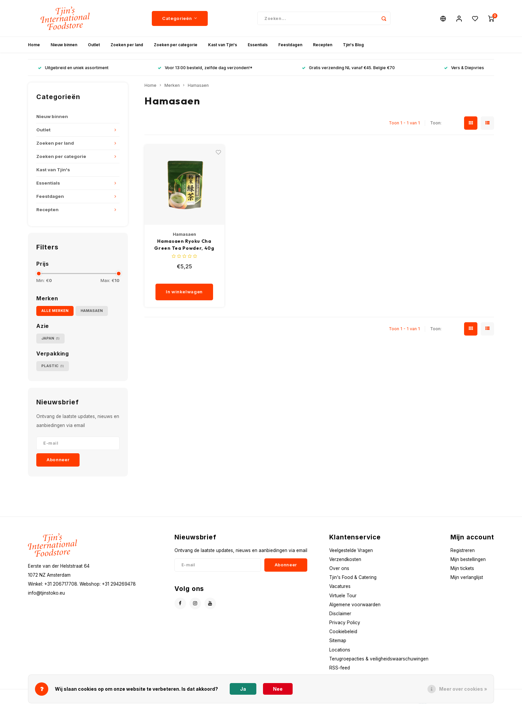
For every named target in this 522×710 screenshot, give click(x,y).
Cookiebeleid (343, 631)
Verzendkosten (345, 559)
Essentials (258, 44)
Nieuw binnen (64, 44)
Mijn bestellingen (468, 559)
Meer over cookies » (463, 689)
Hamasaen (92, 310)
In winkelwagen (184, 291)
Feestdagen (290, 44)
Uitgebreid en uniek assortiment (73, 67)
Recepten (322, 44)
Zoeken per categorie (175, 44)
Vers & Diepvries (464, 67)
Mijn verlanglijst (466, 577)
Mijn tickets (462, 568)
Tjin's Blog (353, 44)
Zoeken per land (127, 44)
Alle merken (55, 310)
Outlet (94, 44)
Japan (50, 338)
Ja (243, 689)
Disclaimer (340, 613)
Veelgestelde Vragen (351, 550)
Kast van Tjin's (222, 44)
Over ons (339, 568)
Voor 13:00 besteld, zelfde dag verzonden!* (205, 67)
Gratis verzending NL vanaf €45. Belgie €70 (348, 67)
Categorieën (179, 18)
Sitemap (337, 640)
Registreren (462, 550)
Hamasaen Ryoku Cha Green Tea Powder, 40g (184, 244)
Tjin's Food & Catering (353, 577)
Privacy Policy (344, 622)
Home (34, 44)
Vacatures (340, 586)
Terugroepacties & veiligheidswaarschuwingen (378, 658)
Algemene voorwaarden (355, 604)
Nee (278, 689)
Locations (339, 649)
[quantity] (186, 277)
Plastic (52, 366)
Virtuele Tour (343, 595)
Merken (172, 85)
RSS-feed (339, 667)
